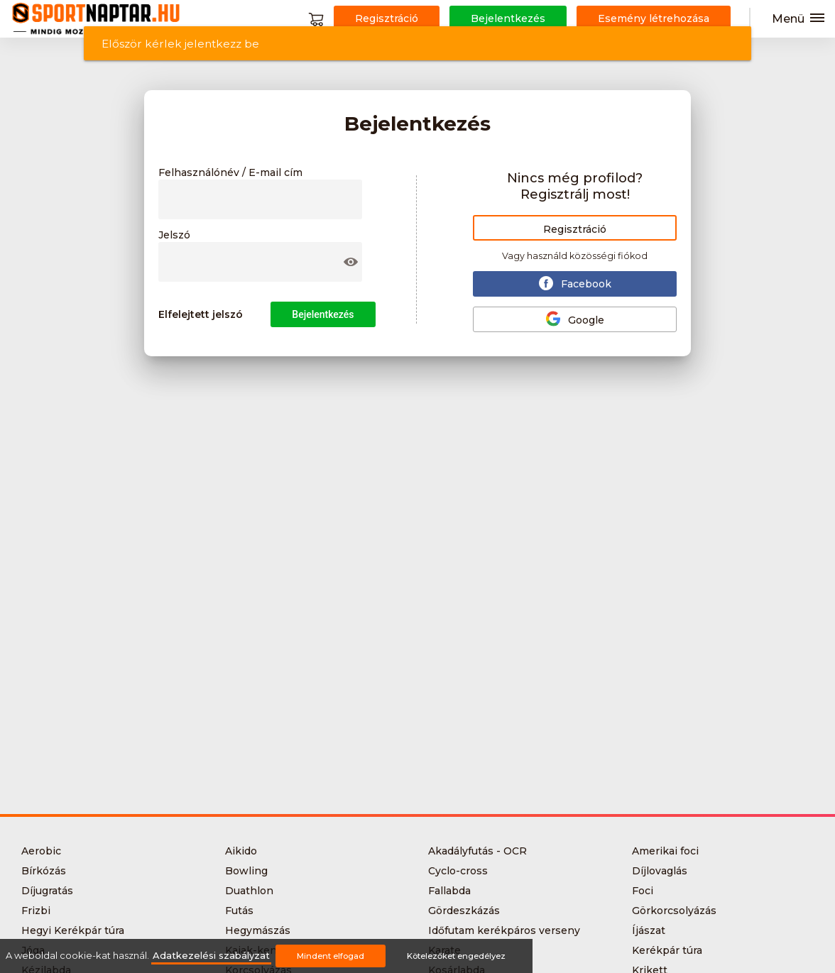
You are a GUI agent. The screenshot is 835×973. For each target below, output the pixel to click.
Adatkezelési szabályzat (211, 955)
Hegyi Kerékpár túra (72, 930)
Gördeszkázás (464, 910)
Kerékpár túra (667, 950)
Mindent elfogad (330, 956)
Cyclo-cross (458, 870)
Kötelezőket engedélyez (456, 956)
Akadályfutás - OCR (477, 851)
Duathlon (249, 890)
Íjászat (648, 930)
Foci (642, 890)
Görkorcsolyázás (674, 910)
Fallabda (449, 890)
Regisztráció (574, 229)
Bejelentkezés (323, 314)
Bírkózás (43, 870)
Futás (239, 910)
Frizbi (35, 910)
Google (575, 318)
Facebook (575, 283)
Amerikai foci (665, 851)
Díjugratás (47, 890)
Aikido (241, 851)
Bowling (246, 870)
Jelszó (174, 235)
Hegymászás (257, 930)
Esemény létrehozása (653, 18)
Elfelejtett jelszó (200, 314)
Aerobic (41, 851)
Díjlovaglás (659, 870)
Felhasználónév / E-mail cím (230, 173)
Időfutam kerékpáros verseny (504, 930)
